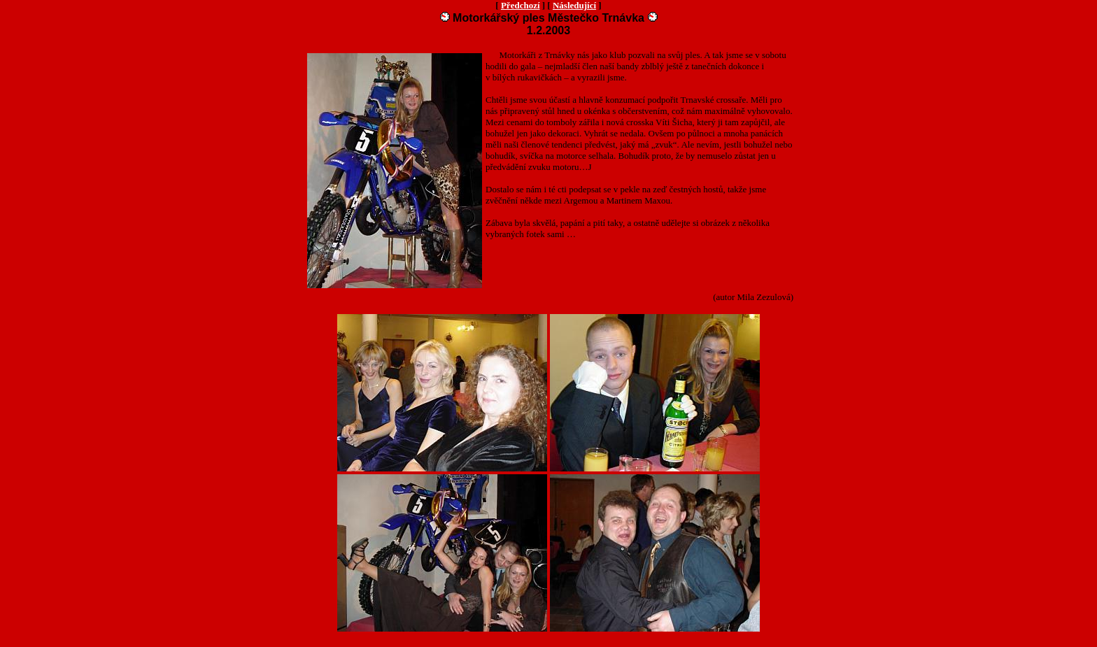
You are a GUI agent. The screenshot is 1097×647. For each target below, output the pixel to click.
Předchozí (520, 5)
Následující (574, 5)
